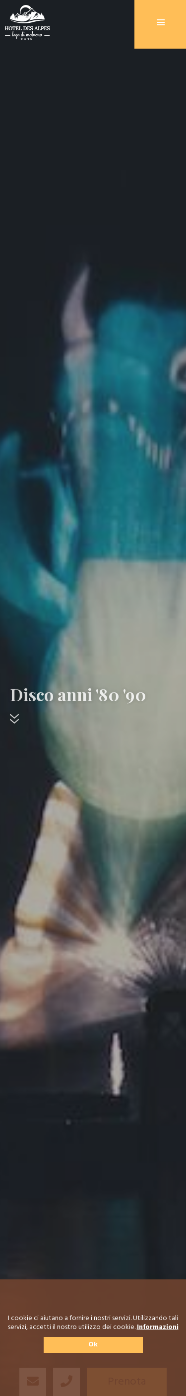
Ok (93, 1344)
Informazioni (158, 1327)
